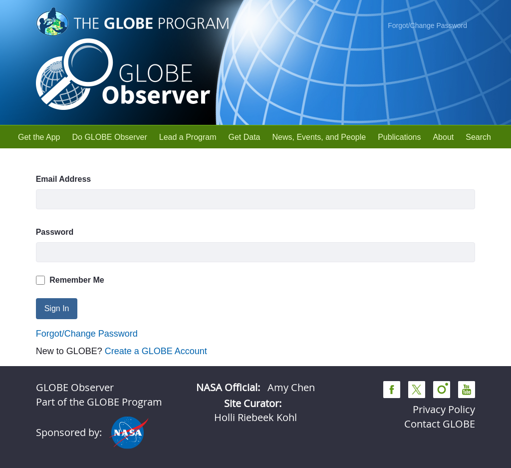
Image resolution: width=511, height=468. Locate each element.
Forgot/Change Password (427, 25)
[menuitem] (39, 137)
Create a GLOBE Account (156, 351)
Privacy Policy (444, 409)
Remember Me (70, 280)
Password (55, 232)
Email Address (63, 179)
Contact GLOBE (439, 424)
